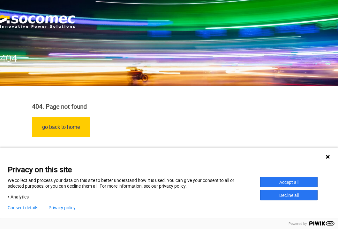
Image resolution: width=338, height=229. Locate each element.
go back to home (61, 126)
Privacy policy (62, 207)
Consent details (23, 207)
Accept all (288, 182)
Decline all (289, 195)
